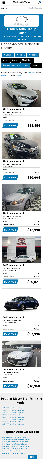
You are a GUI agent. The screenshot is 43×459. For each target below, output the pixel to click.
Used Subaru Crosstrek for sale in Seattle (15, 446)
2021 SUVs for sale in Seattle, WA (13, 417)
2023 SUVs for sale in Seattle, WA (13, 412)
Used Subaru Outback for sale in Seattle (15, 448)
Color (15, 60)
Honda (20, 55)
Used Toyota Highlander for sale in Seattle (16, 439)
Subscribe (38, 8)
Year (5, 60)
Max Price (27, 60)
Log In (31, 8)
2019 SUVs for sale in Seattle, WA (13, 422)
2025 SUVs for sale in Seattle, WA (13, 408)
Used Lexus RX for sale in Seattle (13, 451)
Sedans (7, 55)
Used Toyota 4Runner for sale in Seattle (15, 442)
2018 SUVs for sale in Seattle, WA (13, 424)
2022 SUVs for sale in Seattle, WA (13, 415)
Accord (32, 55)
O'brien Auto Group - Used (15, 65)
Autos (4, 8)
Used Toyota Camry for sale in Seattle (14, 444)
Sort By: (36, 65)
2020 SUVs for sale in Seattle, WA (13, 419)
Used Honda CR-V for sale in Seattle (14, 453)
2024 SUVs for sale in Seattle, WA (13, 410)
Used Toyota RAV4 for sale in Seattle (14, 437)
